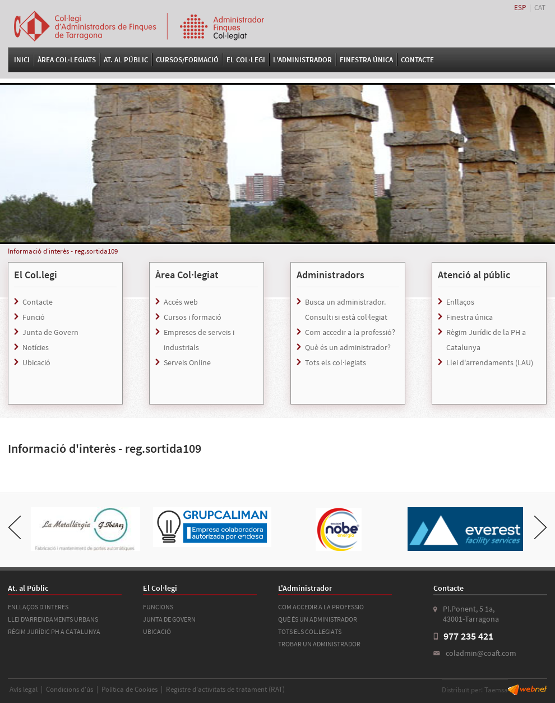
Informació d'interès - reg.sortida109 (63, 251)
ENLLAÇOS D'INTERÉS (38, 607)
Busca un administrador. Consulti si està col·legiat (346, 309)
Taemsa (496, 690)
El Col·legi (245, 60)
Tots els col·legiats (335, 362)
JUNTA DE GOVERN (169, 619)
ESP (520, 7)
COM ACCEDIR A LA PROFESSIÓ (321, 607)
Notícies (35, 347)
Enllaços (460, 302)
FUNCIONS (158, 607)
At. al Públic (126, 60)
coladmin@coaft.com (481, 653)
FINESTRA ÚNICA (366, 60)
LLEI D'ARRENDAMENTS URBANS (53, 619)
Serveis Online (187, 362)
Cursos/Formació (187, 60)
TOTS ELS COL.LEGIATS (309, 631)
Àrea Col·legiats (67, 60)
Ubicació (36, 362)
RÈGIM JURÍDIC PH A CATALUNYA (54, 631)
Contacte (417, 60)
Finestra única (469, 317)
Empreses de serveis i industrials (199, 339)
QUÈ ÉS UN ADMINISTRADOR (317, 619)
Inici (22, 60)
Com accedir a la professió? (350, 332)
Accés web (181, 302)
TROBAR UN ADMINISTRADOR (319, 644)
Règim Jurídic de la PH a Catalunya (486, 339)
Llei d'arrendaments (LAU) (489, 362)
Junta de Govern (50, 332)
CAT (539, 7)
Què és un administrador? (348, 347)
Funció (33, 317)
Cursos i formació (192, 317)
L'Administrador (302, 60)
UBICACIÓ (157, 631)
